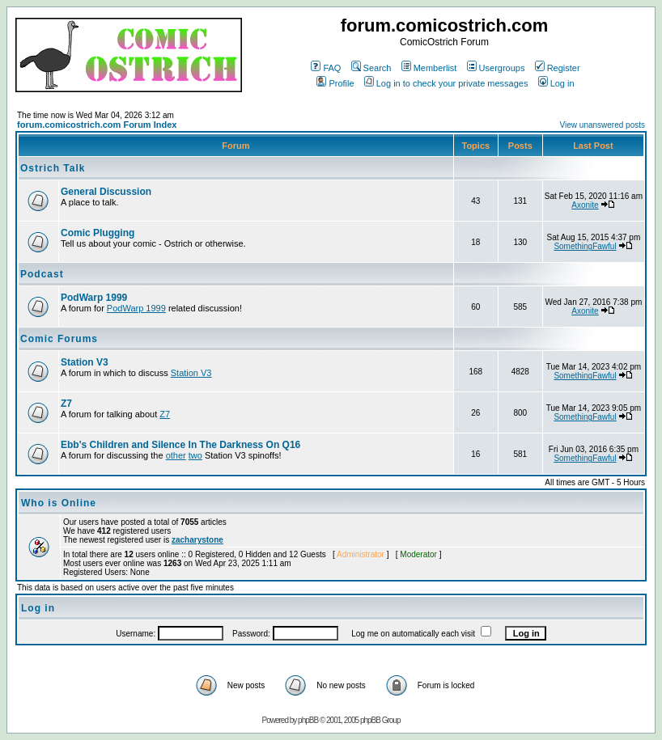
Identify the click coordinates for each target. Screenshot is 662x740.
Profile (335, 83)
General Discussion (106, 191)
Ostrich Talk (52, 168)
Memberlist (429, 68)
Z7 (66, 403)
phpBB (308, 720)
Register (557, 68)
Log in (556, 83)
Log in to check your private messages (446, 83)
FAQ (326, 68)
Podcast (42, 274)
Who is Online (58, 503)
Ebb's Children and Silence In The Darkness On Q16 (180, 444)
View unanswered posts (602, 125)
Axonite (584, 205)
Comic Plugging (97, 233)
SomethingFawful (585, 246)
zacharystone (197, 539)
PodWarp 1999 (94, 297)
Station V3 (84, 362)
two (195, 455)
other (176, 455)
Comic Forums (59, 339)
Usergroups (496, 68)
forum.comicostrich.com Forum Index (96, 124)
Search (371, 68)
